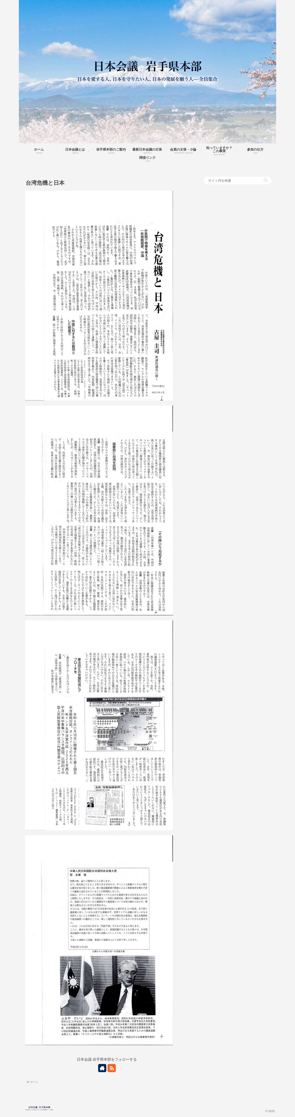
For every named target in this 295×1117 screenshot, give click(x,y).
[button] (265, 180)
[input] (237, 180)
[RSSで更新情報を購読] (112, 1068)
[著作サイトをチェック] (102, 1068)
